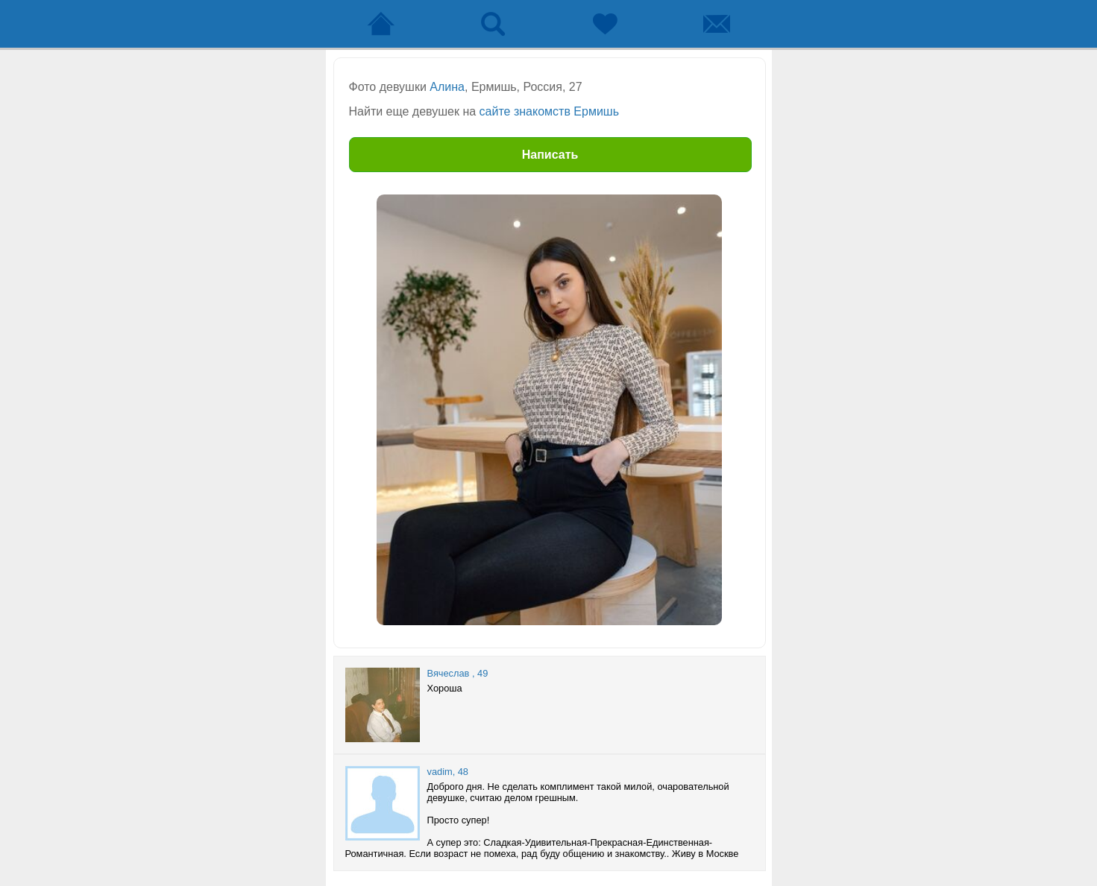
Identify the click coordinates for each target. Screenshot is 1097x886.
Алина (447, 86)
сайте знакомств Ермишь (549, 111)
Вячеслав (448, 673)
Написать (550, 154)
